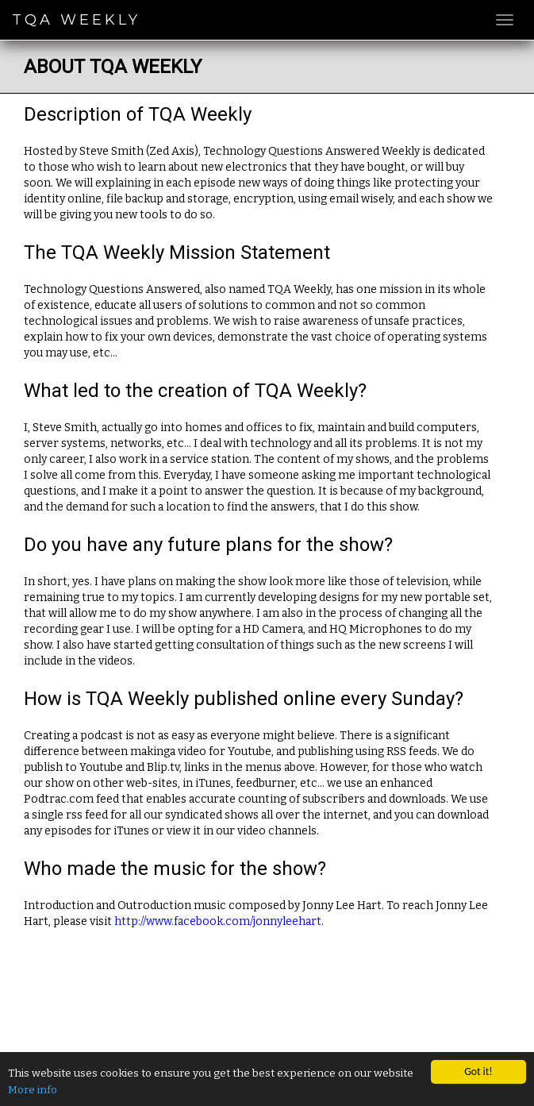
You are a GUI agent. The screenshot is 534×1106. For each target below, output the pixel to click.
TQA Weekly (76, 20)
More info (32, 1089)
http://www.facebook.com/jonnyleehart (217, 921)
